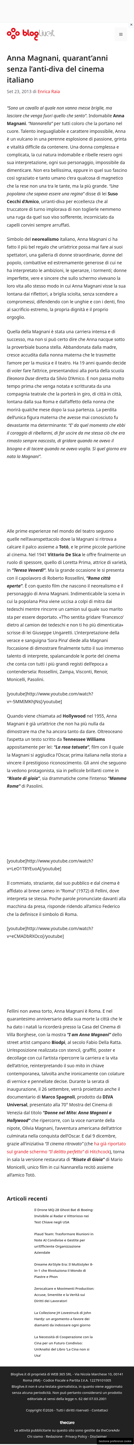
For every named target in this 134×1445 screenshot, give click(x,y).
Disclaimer (98, 1436)
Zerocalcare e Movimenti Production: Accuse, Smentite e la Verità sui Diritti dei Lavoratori (64, 1294)
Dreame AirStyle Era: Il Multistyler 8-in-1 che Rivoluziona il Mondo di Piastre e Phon (63, 1270)
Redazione (54, 1436)
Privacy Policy (76, 1436)
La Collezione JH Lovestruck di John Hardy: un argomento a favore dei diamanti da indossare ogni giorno (62, 1318)
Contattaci (100, 1410)
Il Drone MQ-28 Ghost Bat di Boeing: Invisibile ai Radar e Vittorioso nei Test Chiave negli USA (63, 1215)
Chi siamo (35, 1436)
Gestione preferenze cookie (115, 1441)
